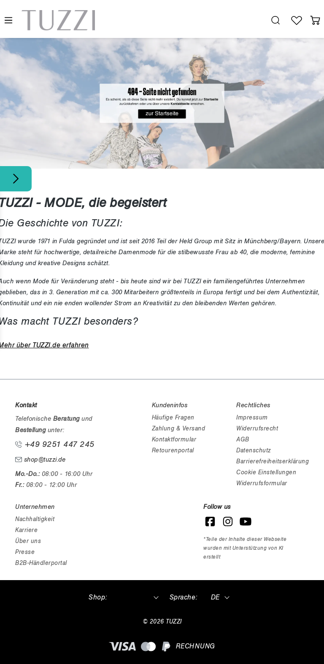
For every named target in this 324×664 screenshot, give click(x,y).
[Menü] (8, 20)
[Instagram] (228, 521)
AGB (242, 439)
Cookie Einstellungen (266, 472)
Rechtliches (253, 405)
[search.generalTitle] (275, 20)
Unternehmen (35, 507)
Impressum (252, 417)
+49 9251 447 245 (54, 444)
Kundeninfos (170, 405)
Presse (25, 552)
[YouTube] (245, 521)
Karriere (26, 530)
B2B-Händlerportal (41, 563)
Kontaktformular (174, 439)
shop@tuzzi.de (40, 459)
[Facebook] (210, 521)
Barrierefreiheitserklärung (272, 461)
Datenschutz (253, 450)
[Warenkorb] (315, 20)
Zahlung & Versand (178, 428)
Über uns (28, 541)
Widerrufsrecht (257, 428)
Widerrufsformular (261, 483)
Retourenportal (173, 450)
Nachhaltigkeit (34, 519)
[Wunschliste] (296, 20)
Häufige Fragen (173, 417)
